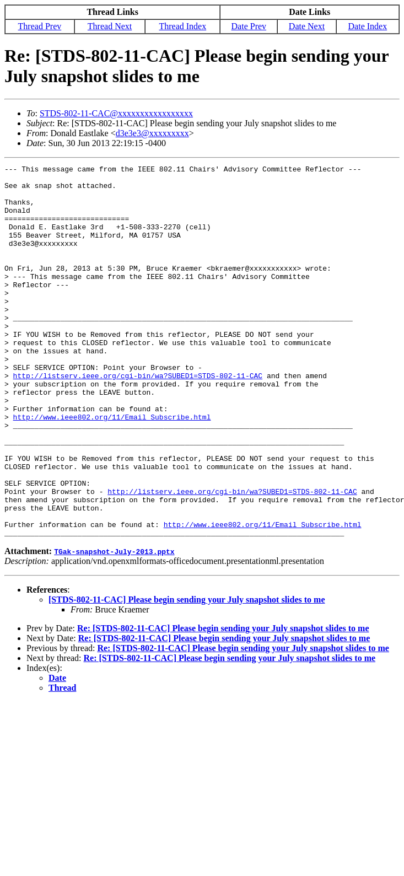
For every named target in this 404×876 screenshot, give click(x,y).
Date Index (367, 26)
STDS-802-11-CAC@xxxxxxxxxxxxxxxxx (116, 113)
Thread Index (182, 26)
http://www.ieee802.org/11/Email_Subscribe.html (112, 468)
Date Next (307, 26)
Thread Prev (40, 26)
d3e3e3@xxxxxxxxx (152, 133)
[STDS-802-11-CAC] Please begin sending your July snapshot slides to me (187, 674)
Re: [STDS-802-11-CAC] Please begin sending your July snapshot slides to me (223, 702)
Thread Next (110, 26)
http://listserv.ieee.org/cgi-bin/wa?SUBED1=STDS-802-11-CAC (137, 418)
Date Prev (249, 26)
